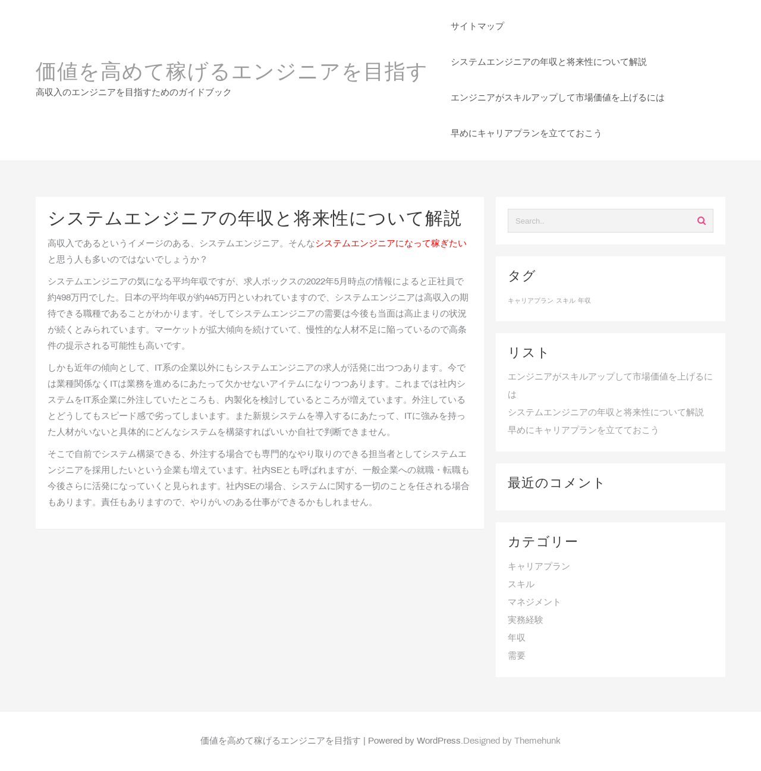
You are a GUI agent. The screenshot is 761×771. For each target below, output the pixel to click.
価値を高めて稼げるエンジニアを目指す (232, 73)
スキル (521, 585)
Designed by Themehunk (512, 741)
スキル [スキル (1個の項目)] (566, 301)
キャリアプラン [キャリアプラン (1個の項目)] (531, 301)
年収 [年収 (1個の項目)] (584, 301)
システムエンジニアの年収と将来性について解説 (606, 413)
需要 (517, 656)
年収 (517, 638)
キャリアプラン (539, 567)
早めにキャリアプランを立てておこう (583, 431)
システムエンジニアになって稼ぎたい (391, 244)
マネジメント (534, 602)
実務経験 (525, 620)
